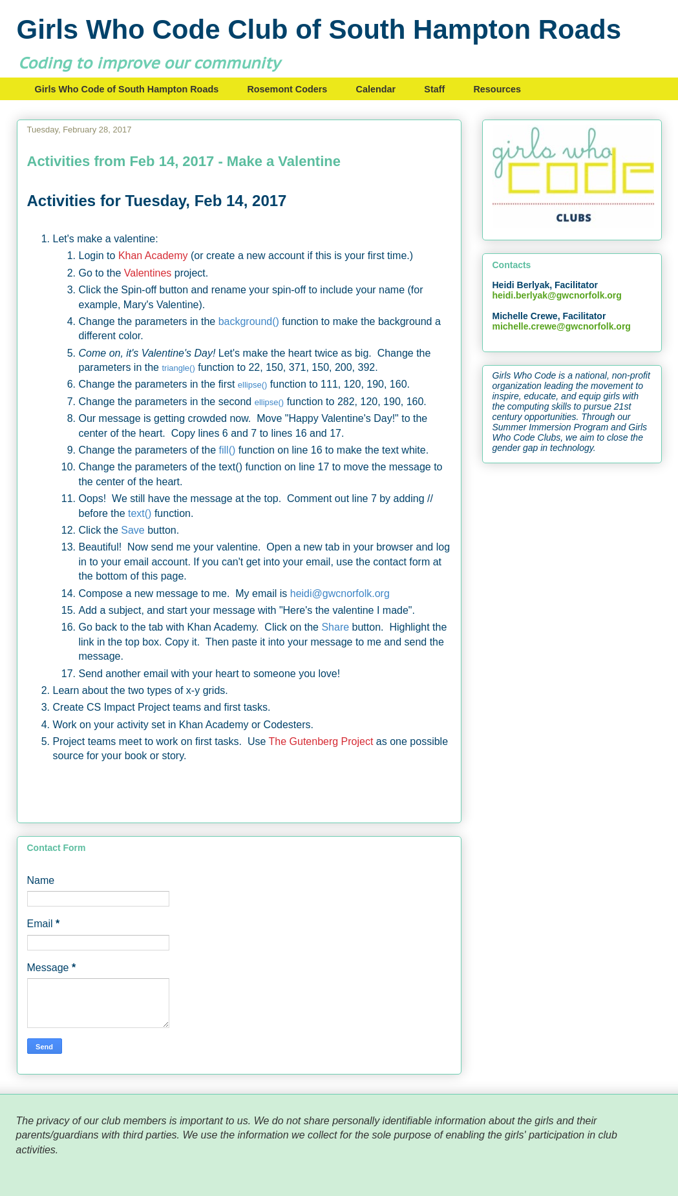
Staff (434, 89)
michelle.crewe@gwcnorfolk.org (562, 326)
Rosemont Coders (287, 89)
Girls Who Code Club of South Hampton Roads (319, 29)
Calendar (376, 89)
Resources (497, 89)
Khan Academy (153, 255)
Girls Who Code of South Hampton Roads (127, 89)
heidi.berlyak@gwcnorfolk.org (557, 295)
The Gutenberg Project (321, 741)
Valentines (148, 273)
